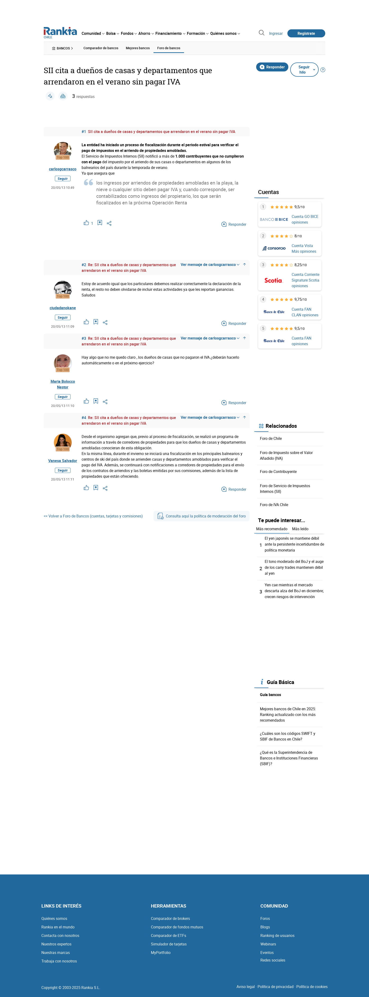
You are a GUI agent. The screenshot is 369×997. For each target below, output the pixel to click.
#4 (84, 417)
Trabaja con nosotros (59, 959)
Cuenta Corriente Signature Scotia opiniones (305, 280)
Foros (265, 916)
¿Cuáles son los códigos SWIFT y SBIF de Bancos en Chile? (287, 734)
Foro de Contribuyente (278, 471)
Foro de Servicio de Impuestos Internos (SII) (285, 488)
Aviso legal (246, 984)
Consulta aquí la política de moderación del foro (201, 515)
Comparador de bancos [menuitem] (100, 48)
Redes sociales (272, 958)
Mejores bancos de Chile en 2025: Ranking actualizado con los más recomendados (288, 712)
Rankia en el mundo (58, 925)
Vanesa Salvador (62, 460)
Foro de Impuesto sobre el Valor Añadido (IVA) (286, 455)
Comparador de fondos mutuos (177, 925)
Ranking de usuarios (277, 933)
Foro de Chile (271, 438)
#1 (84, 131)
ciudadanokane (63, 307)
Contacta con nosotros (60, 933)
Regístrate (306, 33)
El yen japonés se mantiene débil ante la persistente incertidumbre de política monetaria (294, 543)
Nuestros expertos (56, 942)
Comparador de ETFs (168, 933)
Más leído (300, 528)
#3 (84, 338)
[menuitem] (93, 33)
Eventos (267, 950)
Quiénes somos (54, 916)
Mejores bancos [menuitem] (138, 48)
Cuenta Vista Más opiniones (304, 248)
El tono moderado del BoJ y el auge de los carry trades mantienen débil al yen (294, 566)
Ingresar (276, 33)
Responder (272, 66)
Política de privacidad (276, 984)
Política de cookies (312, 984)
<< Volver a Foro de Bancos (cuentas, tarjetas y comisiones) (93, 515)
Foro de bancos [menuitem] (168, 48)
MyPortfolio (161, 950)
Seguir (63, 178)
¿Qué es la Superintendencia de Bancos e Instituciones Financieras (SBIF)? (289, 756)
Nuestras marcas (55, 950)
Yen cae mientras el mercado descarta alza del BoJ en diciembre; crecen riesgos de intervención (294, 589)
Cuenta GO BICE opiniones (305, 219)
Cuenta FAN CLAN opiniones (305, 311)
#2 (84, 264)
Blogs (265, 925)
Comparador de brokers (170, 916)
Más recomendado (271, 528)
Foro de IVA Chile (274, 504)
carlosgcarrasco (62, 168)
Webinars (268, 942)
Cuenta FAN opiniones (301, 340)
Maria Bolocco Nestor (63, 384)
